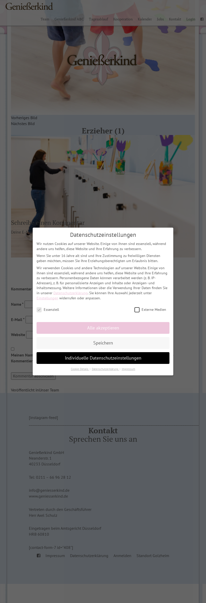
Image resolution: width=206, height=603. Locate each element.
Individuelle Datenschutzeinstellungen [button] (103, 358)
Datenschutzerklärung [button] (105, 369)
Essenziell (48, 309)
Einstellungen (47, 298)
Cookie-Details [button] (80, 369)
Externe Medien (150, 309)
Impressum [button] (128, 369)
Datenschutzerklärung (70, 293)
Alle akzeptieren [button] (103, 328)
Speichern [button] (103, 343)
